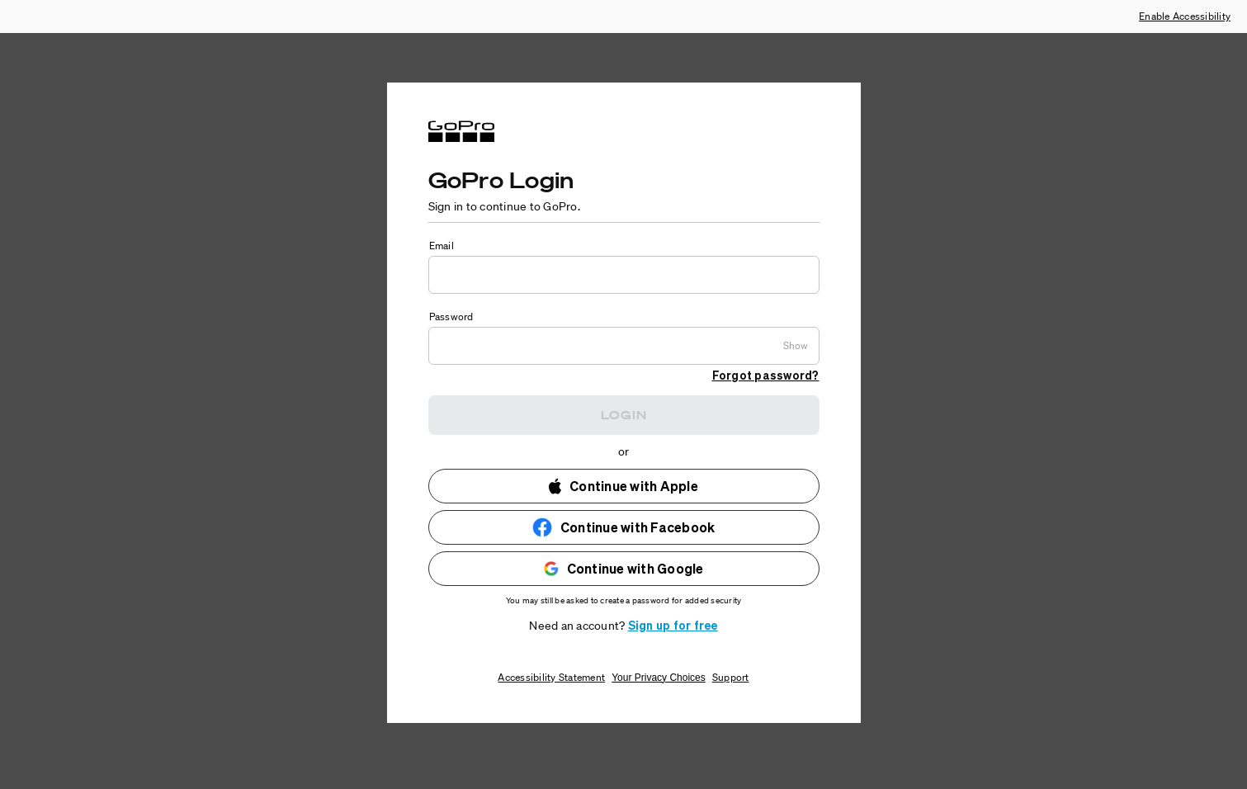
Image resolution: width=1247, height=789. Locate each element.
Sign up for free (673, 624)
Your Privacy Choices (659, 677)
